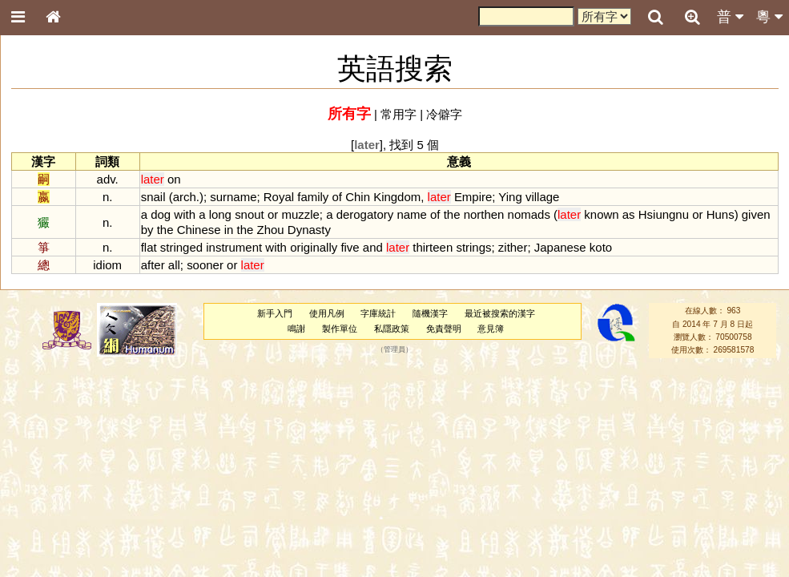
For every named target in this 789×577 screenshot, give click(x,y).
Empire (473, 197)
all (174, 265)
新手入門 (274, 313)
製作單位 (339, 328)
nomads (529, 214)
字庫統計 (378, 313)
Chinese (199, 229)
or (273, 214)
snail (153, 197)
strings (473, 247)
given (756, 214)
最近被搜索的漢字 (500, 313)
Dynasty (309, 229)
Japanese (560, 247)
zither (513, 247)
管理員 (394, 350)
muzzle (300, 214)
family (312, 197)
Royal (279, 197)
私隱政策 (391, 328)
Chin (357, 197)
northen (484, 214)
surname (233, 197)
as (628, 214)
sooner (205, 265)
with (184, 214)
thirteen (433, 247)
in (229, 229)
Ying (509, 197)
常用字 (398, 114)
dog (161, 214)
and (373, 247)
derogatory (365, 214)
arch (184, 197)
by (147, 229)
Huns (720, 214)
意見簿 (490, 328)
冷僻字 (444, 114)
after (153, 265)
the (452, 214)
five (349, 247)
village (542, 197)
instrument (234, 247)
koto (601, 247)
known (601, 214)
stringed (181, 247)
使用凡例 (326, 313)
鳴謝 (296, 328)
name (411, 214)
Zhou (270, 229)
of (337, 197)
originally (313, 247)
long (220, 214)
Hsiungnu (663, 214)
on (174, 179)
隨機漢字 (430, 313)
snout (249, 214)
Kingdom (397, 197)
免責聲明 (443, 328)
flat (149, 247)
